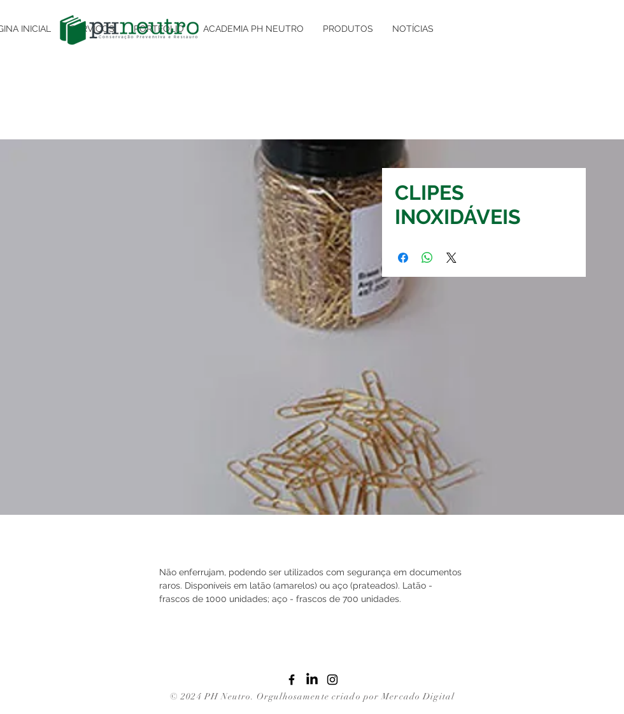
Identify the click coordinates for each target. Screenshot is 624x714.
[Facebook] (292, 680)
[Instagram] (332, 680)
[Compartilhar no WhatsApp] (427, 257)
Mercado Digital (418, 696)
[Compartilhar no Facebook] (403, 257)
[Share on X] (451, 257)
